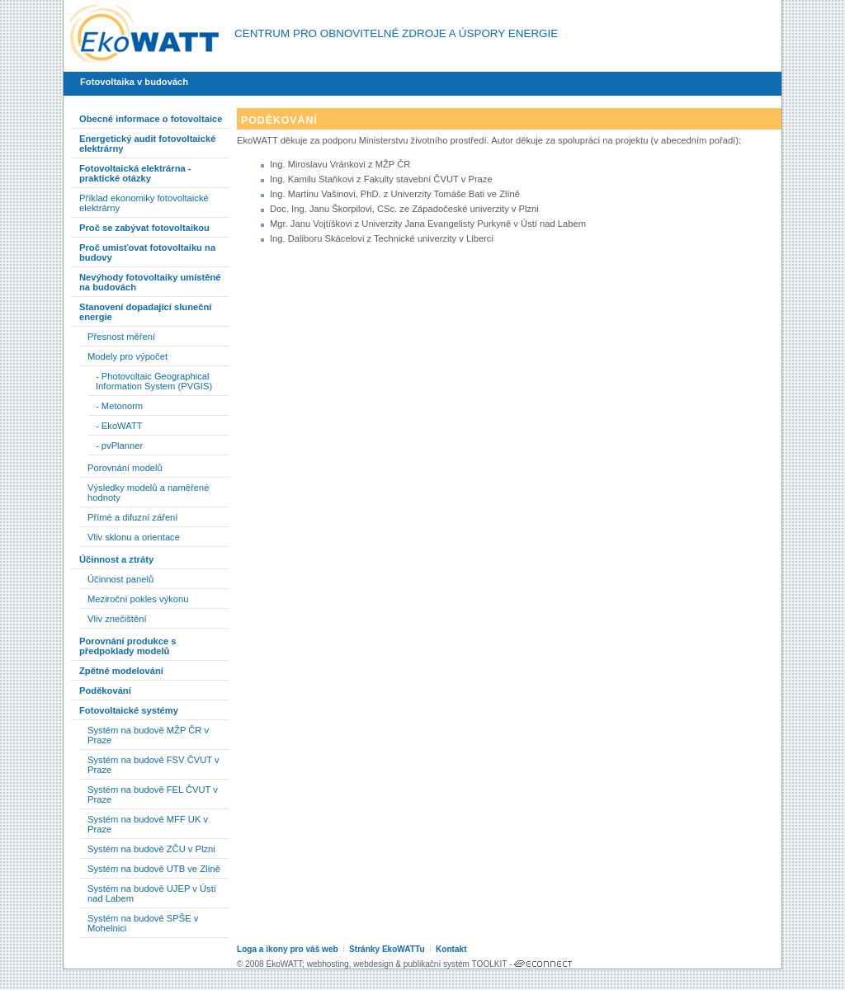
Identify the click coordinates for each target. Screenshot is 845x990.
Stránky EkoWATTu (386, 949)
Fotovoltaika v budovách (134, 82)
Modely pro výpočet (127, 356)
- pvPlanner (119, 445)
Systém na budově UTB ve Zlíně (153, 869)
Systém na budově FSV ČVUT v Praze (153, 765)
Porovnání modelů (125, 468)
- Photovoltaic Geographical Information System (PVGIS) (154, 381)
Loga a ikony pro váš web (287, 949)
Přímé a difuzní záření (132, 517)
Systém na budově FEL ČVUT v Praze (152, 794)
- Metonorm (119, 406)
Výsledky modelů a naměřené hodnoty (148, 492)
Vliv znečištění (117, 619)
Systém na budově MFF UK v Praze (147, 824)
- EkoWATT (119, 426)
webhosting (328, 964)
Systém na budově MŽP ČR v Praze (148, 735)
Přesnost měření (121, 337)
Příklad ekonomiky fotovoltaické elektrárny (144, 203)
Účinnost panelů (120, 579)
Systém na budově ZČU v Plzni (151, 849)
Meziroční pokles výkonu (138, 599)
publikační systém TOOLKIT (455, 964)
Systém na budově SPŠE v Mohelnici (142, 923)
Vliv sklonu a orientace (133, 537)
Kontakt (451, 949)
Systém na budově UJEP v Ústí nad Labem (151, 893)
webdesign (373, 964)
